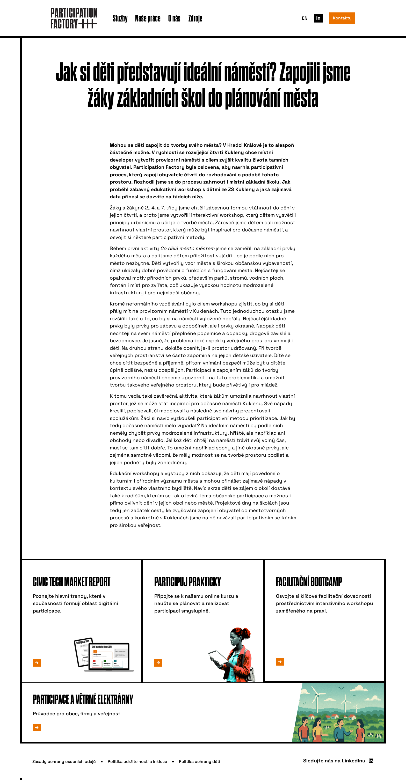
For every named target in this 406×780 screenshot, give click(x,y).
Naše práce (148, 18)
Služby (120, 18)
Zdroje (195, 18)
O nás (174, 18)
